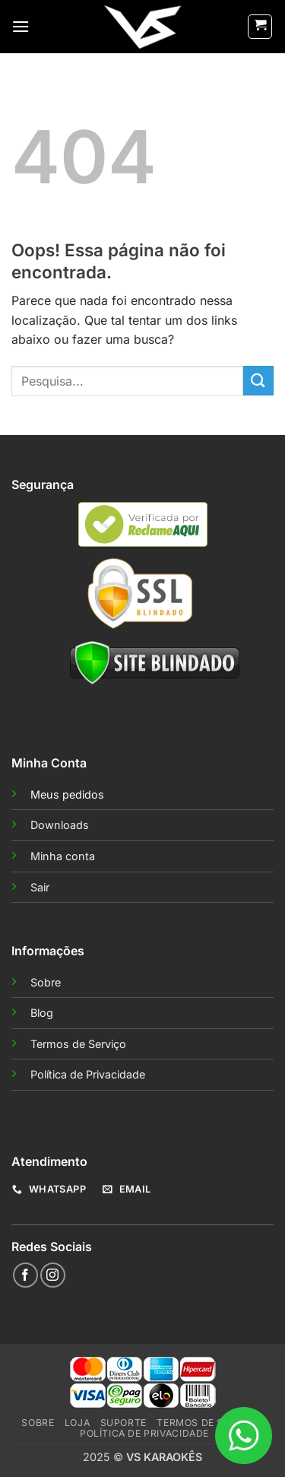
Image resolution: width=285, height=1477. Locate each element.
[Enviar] (258, 380)
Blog (41, 1012)
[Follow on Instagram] (52, 1275)
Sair (39, 887)
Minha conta (62, 856)
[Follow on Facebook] (25, 1275)
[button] (20, 26)
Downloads (59, 824)
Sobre (45, 982)
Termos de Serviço (78, 1043)
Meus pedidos (67, 794)
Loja (77, 1422)
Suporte (123, 1422)
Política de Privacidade (87, 1074)
